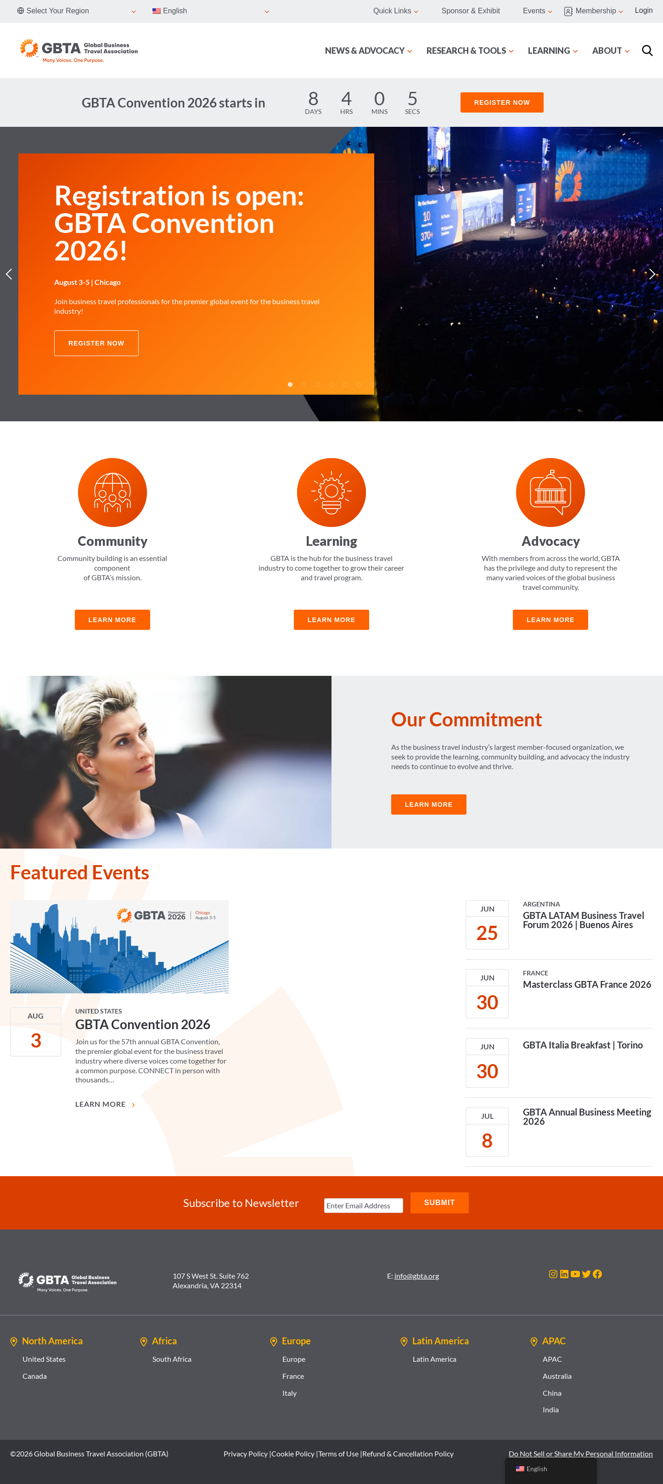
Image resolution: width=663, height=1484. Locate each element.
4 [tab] (331, 384)
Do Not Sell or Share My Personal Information (581, 1453)
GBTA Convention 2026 (142, 1024)
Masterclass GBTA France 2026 (587, 984)
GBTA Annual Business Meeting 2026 (587, 1116)
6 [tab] (359, 384)
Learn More (106, 1103)
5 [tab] (345, 384)
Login (644, 10)
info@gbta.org (416, 1275)
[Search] (647, 50)
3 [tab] (317, 384)
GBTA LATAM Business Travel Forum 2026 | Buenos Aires (583, 920)
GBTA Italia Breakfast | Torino (583, 1044)
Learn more (331, 619)
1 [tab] (290, 384)
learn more (112, 619)
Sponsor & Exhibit (471, 11)
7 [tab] (372, 384)
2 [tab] (304, 384)
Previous (11, 274)
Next (651, 274)
